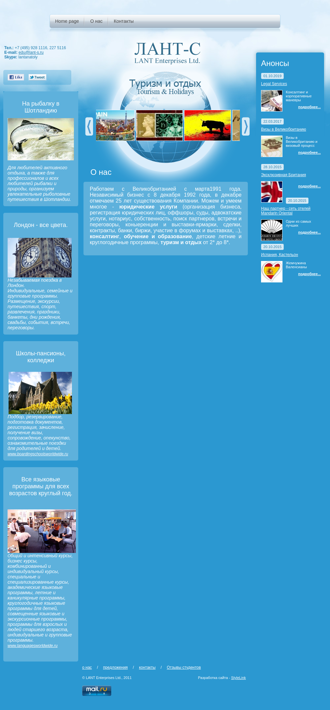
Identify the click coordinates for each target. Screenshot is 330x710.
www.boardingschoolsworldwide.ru (38, 454)
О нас (96, 21)
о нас (87, 667)
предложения (115, 667)
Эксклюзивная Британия (283, 175)
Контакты (124, 21)
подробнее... (309, 107)
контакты (147, 667)
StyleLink (238, 678)
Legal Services (274, 83)
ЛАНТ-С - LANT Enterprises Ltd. (167, 53)
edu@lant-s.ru (31, 52)
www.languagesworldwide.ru (32, 645)
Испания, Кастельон (279, 254)
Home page (67, 21)
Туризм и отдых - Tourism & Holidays (167, 87)
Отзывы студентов (184, 667)
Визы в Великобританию (283, 129)
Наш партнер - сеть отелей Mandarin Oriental (286, 210)
